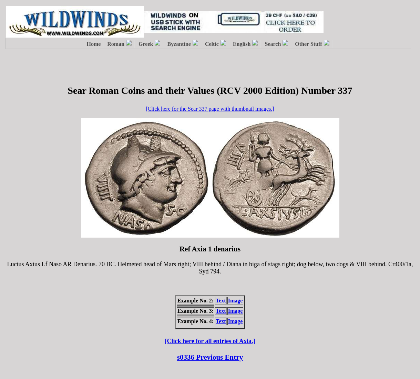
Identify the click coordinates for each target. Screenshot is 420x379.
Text (221, 300)
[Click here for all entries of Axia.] (210, 341)
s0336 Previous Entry (210, 357)
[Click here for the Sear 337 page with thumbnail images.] (210, 109)
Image (235, 300)
